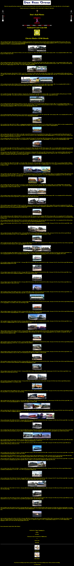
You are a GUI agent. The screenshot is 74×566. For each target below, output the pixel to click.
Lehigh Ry (58, 253)
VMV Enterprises (27, 104)
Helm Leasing (10, 64)
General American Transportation (8, 453)
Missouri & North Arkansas (27, 206)
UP (64, 153)
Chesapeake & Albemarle (46, 206)
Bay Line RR (29, 105)
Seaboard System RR (54, 41)
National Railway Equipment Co (54, 174)
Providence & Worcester (23, 253)
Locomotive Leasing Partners (6, 469)
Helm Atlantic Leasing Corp (6, 342)
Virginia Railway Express (63, 104)
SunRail (6, 136)
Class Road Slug (62, 139)
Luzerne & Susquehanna (41, 253)
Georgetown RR (6, 253)
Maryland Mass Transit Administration (45, 135)
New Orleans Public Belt (55, 456)
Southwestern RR (27, 421)
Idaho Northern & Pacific (27, 74)
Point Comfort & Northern (25, 456)
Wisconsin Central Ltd (5, 381)
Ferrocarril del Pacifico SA (16, 43)
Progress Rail (41, 85)
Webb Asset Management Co (37, 221)
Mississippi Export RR (32, 115)
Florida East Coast (14, 459)
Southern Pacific (45, 163)
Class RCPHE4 (46, 139)
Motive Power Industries (8, 105)
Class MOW (32, 139)
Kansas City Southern (18, 273)
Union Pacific (34, 63)
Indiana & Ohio (11, 322)
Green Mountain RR (14, 401)
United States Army (36, 174)
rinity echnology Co (39, 530)
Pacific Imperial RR (46, 74)
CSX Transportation (22, 42)
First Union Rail (36, 312)
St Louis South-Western (42, 153)
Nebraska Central (29, 64)
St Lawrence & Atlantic (29, 469)
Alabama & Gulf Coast (45, 459)
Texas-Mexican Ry (14, 312)
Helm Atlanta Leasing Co (49, 42)
